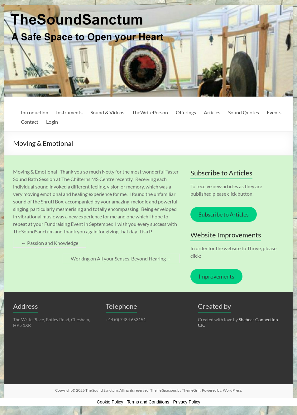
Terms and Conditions (148, 401)
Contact (29, 122)
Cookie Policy (110, 401)
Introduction (34, 112)
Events (274, 112)
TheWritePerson (150, 112)
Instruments (69, 112)
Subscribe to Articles (224, 214)
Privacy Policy (186, 401)
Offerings (186, 112)
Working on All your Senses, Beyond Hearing (121, 258)
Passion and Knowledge (49, 243)
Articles (212, 112)
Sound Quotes (243, 112)
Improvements (216, 276)
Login (52, 122)
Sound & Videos (107, 112)
